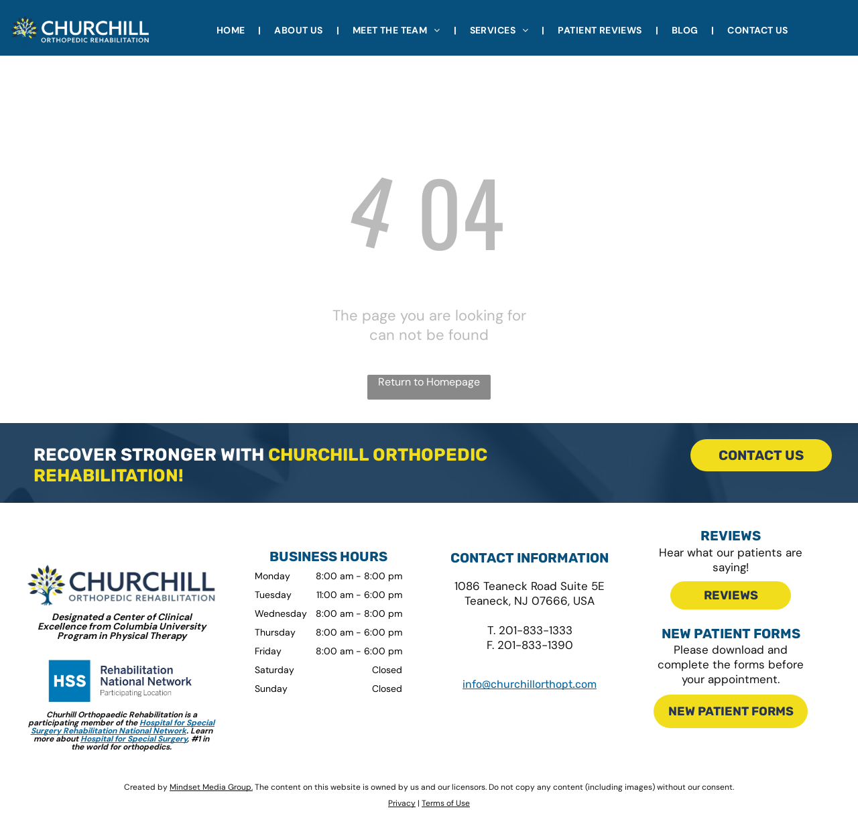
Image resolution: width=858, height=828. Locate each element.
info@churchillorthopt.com (530, 684)
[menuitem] (232, 30)
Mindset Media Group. (211, 787)
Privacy (402, 803)
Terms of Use (446, 803)
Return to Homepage (429, 382)
